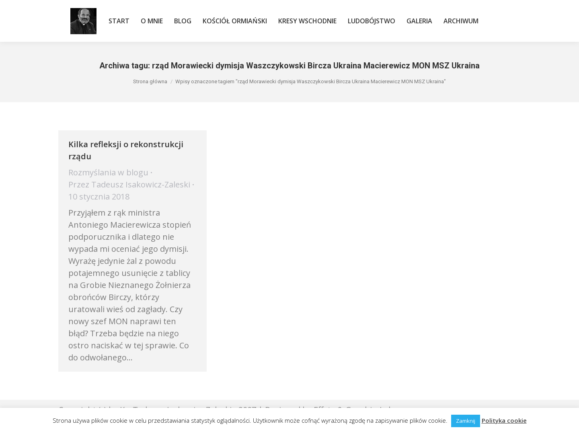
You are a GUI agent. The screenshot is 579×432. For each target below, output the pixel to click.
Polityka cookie (504, 420)
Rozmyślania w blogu (108, 172)
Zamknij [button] (465, 420)
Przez (129, 184)
